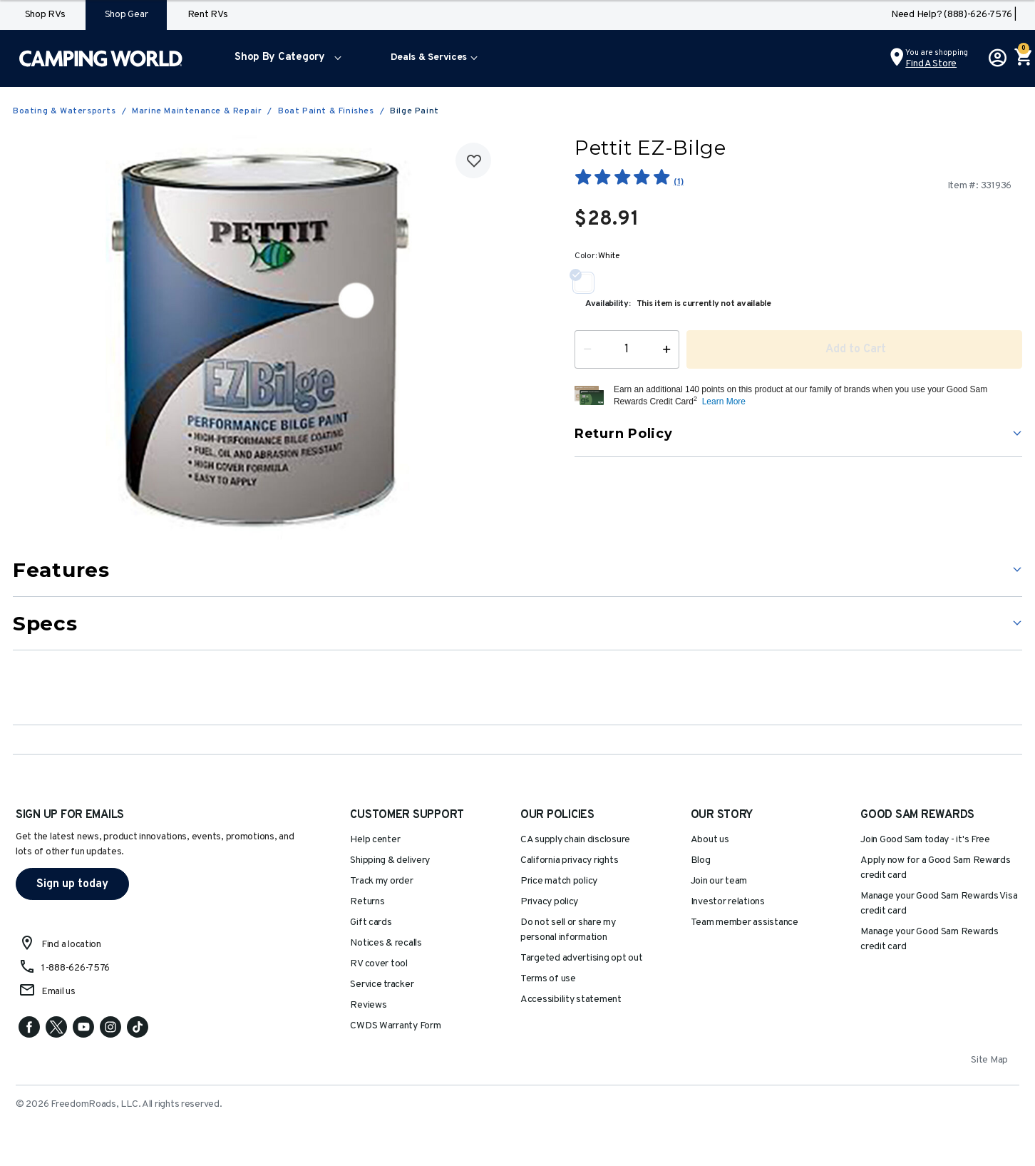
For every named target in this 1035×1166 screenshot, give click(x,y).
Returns (367, 902)
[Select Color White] (589, 282)
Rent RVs (207, 15)
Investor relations (728, 902)
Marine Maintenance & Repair (197, 111)
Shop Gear (126, 15)
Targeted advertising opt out (581, 958)
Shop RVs (45, 15)
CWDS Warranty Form (395, 1026)
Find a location (71, 945)
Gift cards (370, 922)
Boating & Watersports (64, 111)
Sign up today (72, 884)
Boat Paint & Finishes (326, 111)
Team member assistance (744, 922)
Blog (701, 860)
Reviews (368, 1005)
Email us (58, 992)
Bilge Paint (414, 111)
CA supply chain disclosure (575, 840)
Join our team (719, 881)
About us (710, 840)
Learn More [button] (724, 401)
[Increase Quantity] (670, 349)
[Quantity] (627, 349)
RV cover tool (379, 964)
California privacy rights (569, 860)
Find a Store (931, 64)
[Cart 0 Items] (1022, 58)
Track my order (381, 881)
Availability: (608, 304)
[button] (285, 58)
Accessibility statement (571, 999)
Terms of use (548, 979)
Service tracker (381, 984)
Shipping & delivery (390, 860)
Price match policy (558, 881)
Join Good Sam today (925, 840)
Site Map (989, 1060)
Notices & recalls (385, 943)
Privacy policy (549, 902)
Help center (375, 840)
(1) (678, 182)
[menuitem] (285, 58)
